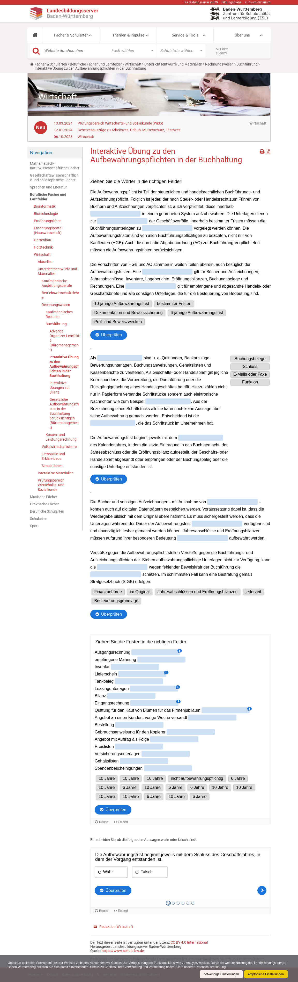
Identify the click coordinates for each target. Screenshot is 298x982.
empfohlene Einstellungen (266, 974)
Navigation (41, 152)
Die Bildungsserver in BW (201, 2)
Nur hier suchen (222, 51)
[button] (35, 35)
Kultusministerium (258, 2)
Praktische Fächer (44, 504)
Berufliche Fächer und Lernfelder (96, 64)
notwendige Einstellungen (221, 974)
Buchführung (247, 64)
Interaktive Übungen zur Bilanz (59, 387)
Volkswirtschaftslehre (59, 447)
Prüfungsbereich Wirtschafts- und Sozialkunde (51, 485)
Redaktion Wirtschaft (116, 927)
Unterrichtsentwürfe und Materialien (173, 64)
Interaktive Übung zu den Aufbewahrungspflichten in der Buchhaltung (64, 366)
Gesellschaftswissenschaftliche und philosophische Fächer (54, 177)
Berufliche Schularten (47, 511)
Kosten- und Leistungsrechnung (61, 437)
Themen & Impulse (128, 35)
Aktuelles (45, 262)
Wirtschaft (133, 64)
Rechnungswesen (219, 64)
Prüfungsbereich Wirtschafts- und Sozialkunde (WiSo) (120, 123)
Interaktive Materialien (55, 473)
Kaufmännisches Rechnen (59, 314)
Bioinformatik (45, 206)
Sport (34, 526)
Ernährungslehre (47, 221)
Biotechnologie (46, 214)
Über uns (242, 35)
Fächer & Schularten (71, 35)
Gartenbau (42, 240)
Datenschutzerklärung (211, 967)
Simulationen (52, 466)
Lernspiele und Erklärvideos (53, 456)
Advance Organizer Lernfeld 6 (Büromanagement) (64, 340)
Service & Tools (185, 35)
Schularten (38, 519)
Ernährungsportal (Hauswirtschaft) (48, 230)
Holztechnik (43, 247)
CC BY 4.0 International (189, 942)
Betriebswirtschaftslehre (60, 295)
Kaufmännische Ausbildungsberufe (57, 283)
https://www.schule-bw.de (123, 951)
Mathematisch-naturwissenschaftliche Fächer (54, 165)
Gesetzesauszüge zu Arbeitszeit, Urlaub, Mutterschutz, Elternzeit (129, 130)
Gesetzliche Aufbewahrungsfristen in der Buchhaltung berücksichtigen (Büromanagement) (64, 413)
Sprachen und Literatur (48, 187)
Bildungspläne (231, 2)
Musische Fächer (43, 497)
